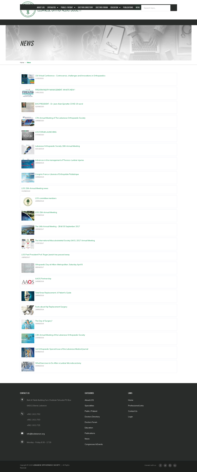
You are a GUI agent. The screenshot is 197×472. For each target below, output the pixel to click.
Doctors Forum (104, 22)
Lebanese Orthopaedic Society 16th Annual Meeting (57, 146)
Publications (131, 22)
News (141, 22)
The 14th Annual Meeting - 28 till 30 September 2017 (57, 226)
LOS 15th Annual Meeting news (34, 188)
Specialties (52, 22)
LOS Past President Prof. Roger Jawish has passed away (45, 254)
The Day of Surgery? (43, 321)
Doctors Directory (87, 22)
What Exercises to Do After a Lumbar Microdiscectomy (58, 363)
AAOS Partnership (43, 278)
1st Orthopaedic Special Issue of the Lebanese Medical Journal (61, 349)
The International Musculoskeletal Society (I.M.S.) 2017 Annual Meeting (65, 240)
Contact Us (132, 411)
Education (117, 22)
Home (22, 63)
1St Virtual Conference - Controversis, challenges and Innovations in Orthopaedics (70, 76)
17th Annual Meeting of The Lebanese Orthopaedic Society (60, 118)
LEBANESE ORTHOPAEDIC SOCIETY (46, 465)
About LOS (41, 22)
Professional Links (136, 405)
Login (130, 417)
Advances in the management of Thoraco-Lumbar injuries (59, 160)
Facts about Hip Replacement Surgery (51, 307)
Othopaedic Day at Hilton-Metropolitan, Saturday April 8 (59, 264)
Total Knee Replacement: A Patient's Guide (53, 293)
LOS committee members (45, 198)
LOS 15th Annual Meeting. (46, 212)
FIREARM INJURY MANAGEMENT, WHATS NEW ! (55, 90)
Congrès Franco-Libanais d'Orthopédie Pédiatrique (57, 174)
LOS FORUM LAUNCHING (45, 132)
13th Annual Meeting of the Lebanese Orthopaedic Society (60, 335)
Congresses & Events (154, 22)
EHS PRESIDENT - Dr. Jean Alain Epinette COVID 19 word (59, 104)
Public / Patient (68, 22)
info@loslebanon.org (36, 434)
